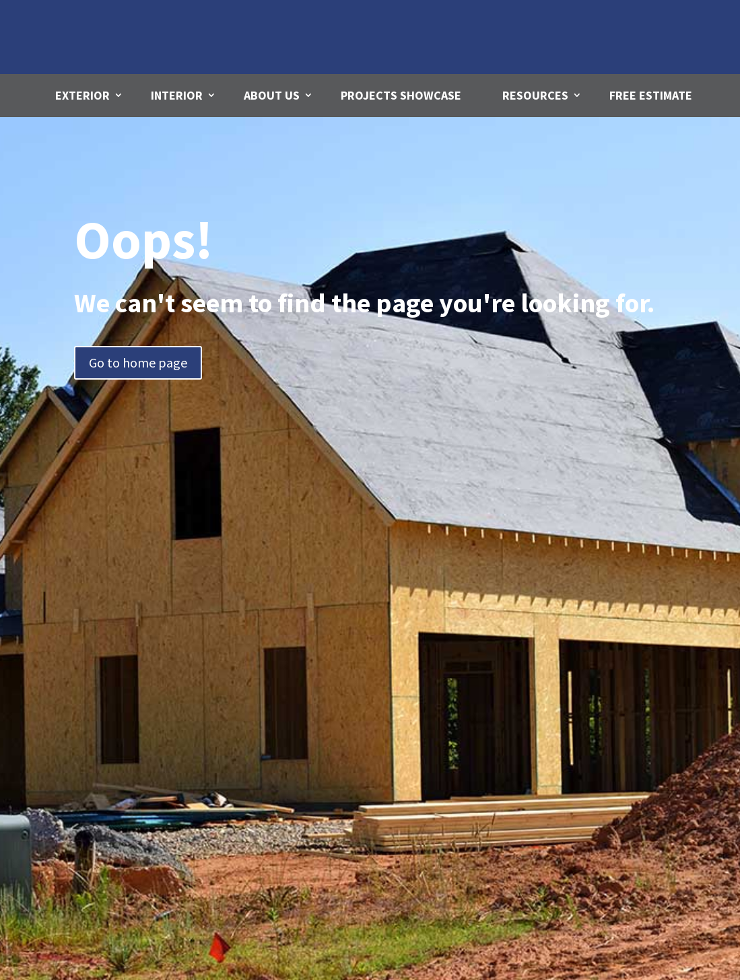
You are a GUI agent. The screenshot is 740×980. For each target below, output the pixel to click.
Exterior (82, 95)
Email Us (441, 19)
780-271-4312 (618, 47)
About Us (272, 95)
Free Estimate (650, 95)
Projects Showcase (401, 95)
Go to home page (138, 362)
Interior (177, 95)
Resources (535, 95)
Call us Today (620, 23)
